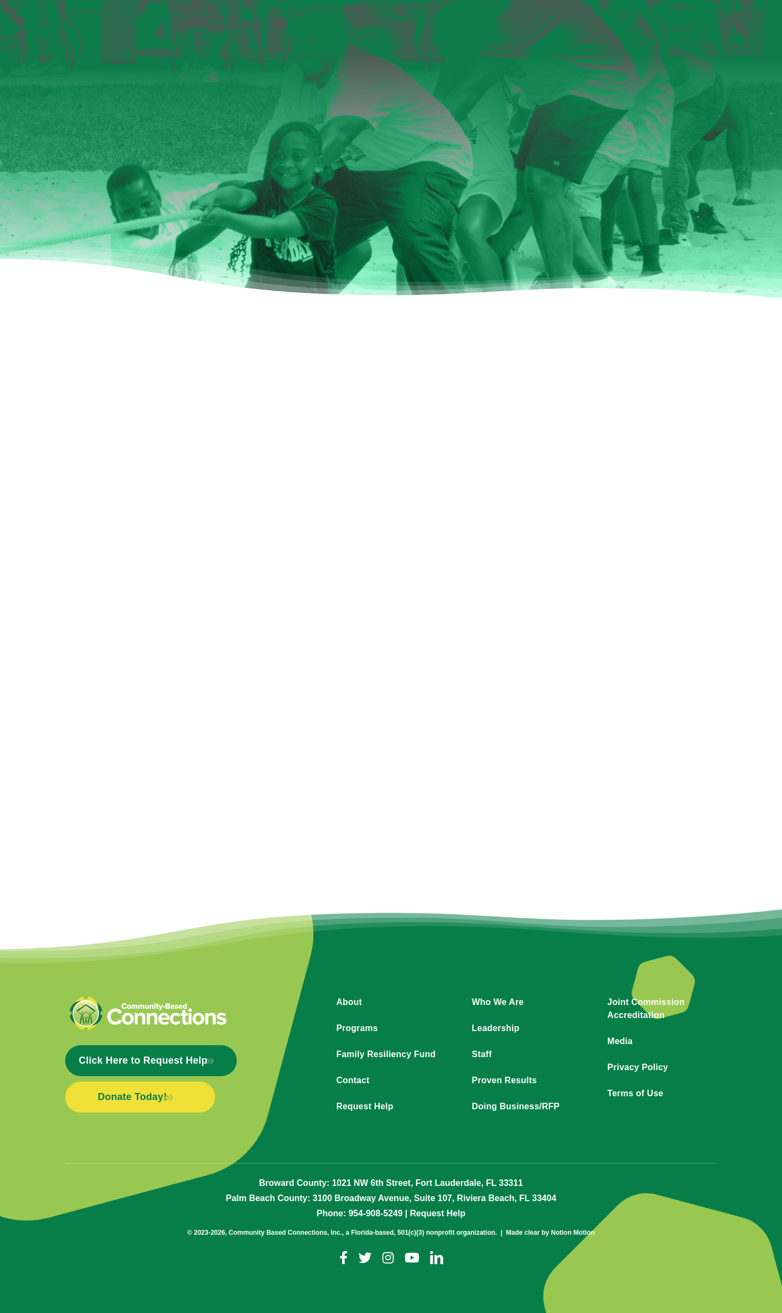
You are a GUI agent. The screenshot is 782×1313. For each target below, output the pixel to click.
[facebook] (343, 1257)
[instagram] (388, 1257)
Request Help (437, 1213)
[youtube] (412, 1257)
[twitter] (364, 1257)
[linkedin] (436, 1257)
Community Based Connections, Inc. (285, 1232)
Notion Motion (573, 1232)
